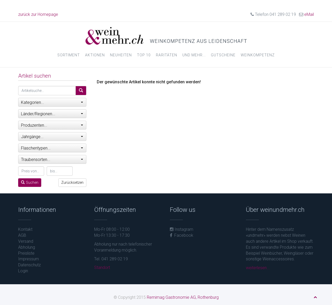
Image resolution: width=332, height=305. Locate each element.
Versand (25, 241)
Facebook (181, 235)
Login (23, 270)
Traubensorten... (52, 159)
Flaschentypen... (52, 148)
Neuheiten (121, 55)
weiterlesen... (258, 267)
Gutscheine (223, 55)
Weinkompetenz (258, 55)
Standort (102, 267)
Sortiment (68, 55)
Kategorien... (52, 102)
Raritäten (166, 55)
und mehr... (194, 55)
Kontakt (25, 229)
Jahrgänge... (52, 136)
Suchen (29, 182)
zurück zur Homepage (38, 14)
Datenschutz (29, 264)
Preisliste (26, 253)
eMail (309, 14)
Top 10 (144, 55)
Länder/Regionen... (52, 113)
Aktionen (95, 55)
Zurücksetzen (72, 182)
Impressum (28, 258)
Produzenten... (52, 125)
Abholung (26, 247)
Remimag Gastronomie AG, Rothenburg (183, 297)
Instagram (181, 229)
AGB (22, 235)
